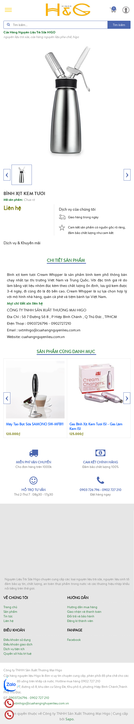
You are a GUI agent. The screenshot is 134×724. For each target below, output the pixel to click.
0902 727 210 (39, 698)
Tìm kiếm (119, 25)
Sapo (70, 718)
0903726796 (18, 698)
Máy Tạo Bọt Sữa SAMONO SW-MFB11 (34, 424)
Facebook (74, 640)
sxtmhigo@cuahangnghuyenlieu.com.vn (41, 703)
